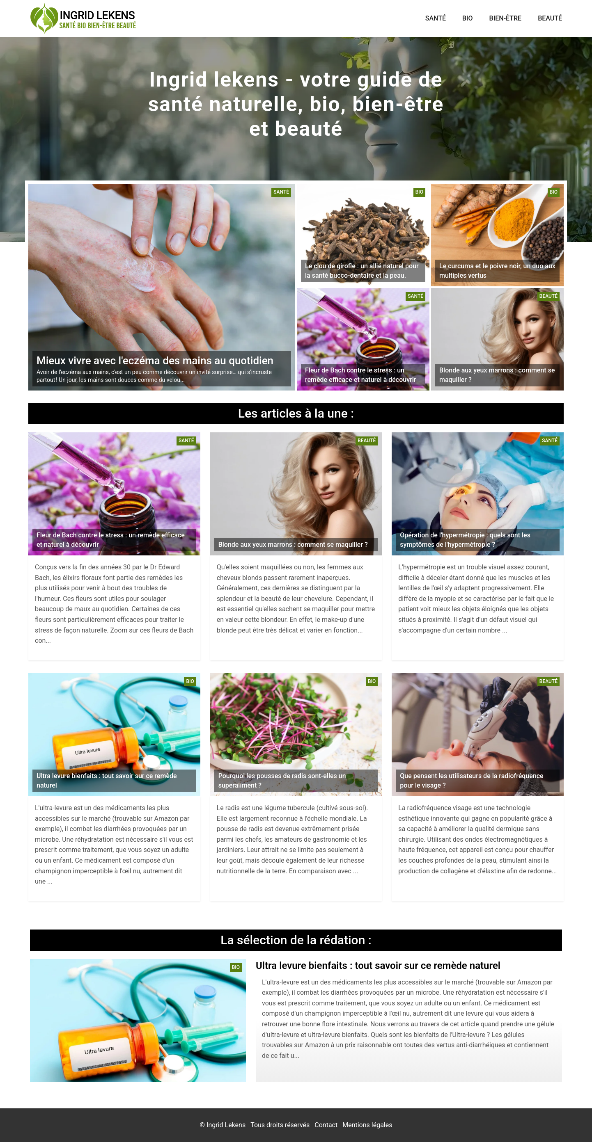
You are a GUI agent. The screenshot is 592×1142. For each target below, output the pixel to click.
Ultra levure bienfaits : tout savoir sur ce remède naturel (378, 965)
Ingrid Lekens (226, 1125)
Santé (435, 18)
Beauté (550, 18)
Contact (325, 1125)
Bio (467, 18)
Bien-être (505, 18)
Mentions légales (367, 1125)
